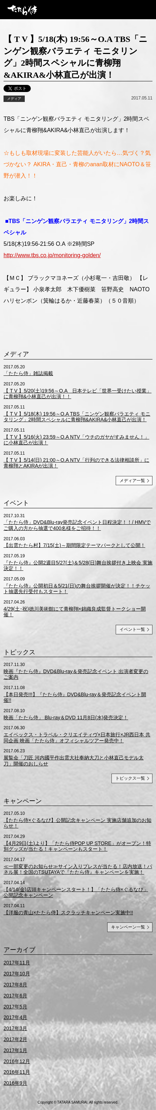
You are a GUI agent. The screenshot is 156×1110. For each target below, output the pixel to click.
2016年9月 (15, 1083)
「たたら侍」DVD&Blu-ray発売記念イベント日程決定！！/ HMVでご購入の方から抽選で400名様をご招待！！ (77, 525)
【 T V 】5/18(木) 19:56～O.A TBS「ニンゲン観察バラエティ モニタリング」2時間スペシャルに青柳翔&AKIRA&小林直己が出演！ (77, 417)
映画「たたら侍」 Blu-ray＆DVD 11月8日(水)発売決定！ (66, 717)
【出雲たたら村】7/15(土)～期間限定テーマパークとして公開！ (74, 545)
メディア (14, 99)
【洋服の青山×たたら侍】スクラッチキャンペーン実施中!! (68, 912)
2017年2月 (15, 1039)
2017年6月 (15, 995)
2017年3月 (15, 1028)
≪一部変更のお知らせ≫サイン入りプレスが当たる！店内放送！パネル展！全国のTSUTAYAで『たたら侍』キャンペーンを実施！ (78, 869)
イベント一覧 (132, 629)
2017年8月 (15, 984)
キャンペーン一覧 (128, 927)
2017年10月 (17, 973)
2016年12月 (17, 1061)
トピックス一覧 (130, 778)
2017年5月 (15, 1006)
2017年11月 (17, 962)
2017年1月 (15, 1050)
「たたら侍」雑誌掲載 (28, 373)
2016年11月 (17, 1072)
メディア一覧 (132, 480)
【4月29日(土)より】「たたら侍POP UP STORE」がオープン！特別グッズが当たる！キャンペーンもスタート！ (77, 846)
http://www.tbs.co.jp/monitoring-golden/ (52, 255)
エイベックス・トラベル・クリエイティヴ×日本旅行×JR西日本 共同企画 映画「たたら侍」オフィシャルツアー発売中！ (77, 737)
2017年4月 (15, 1017)
